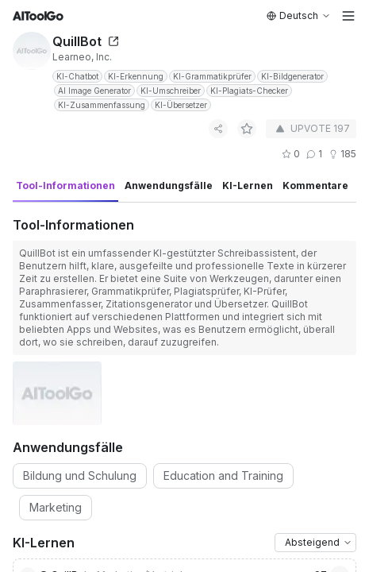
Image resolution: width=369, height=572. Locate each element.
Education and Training (223, 475)
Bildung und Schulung (79, 475)
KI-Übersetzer (181, 105)
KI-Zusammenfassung (101, 105)
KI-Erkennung (135, 76)
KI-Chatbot (77, 76)
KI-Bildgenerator (292, 76)
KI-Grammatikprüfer (212, 76)
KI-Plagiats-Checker (249, 90)
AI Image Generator (94, 90)
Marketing (55, 507)
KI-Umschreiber (170, 90)
